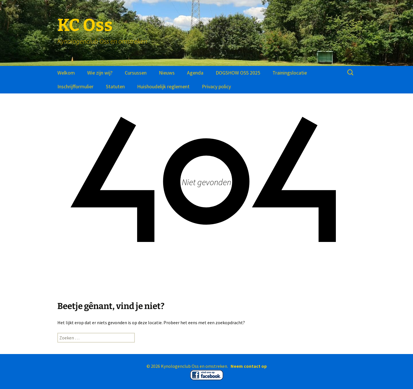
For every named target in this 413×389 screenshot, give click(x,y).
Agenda (195, 72)
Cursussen (136, 72)
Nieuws (167, 72)
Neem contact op (249, 366)
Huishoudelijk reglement (163, 86)
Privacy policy (216, 86)
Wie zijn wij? (99, 72)
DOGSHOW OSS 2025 (238, 72)
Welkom (66, 72)
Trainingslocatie (289, 72)
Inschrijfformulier (75, 86)
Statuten (115, 86)
